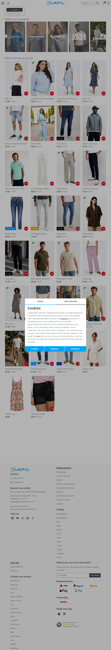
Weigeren (54, 349)
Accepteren (75, 349)
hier (38, 336)
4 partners (64, 319)
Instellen (34, 349)
